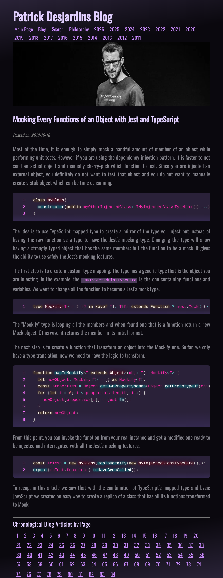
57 (18, 563)
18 (175, 535)
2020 (190, 29)
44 (72, 554)
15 (144, 535)
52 (158, 554)
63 (82, 563)
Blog (42, 29)
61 (61, 563)
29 (104, 544)
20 (195, 535)
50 (137, 554)
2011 (136, 37)
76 (29, 573)
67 (126, 563)
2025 (114, 29)
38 (201, 544)
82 (91, 573)
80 (70, 573)
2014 (92, 37)
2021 (175, 29)
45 (83, 554)
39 (18, 554)
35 (169, 544)
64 (93, 563)
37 (190, 544)
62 (72, 563)
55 (190, 554)
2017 (48, 37)
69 (147, 563)
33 (147, 544)
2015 (77, 37)
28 (93, 544)
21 (18, 544)
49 (126, 554)
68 (136, 563)
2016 (63, 37)
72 (178, 563)
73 (188, 563)
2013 (107, 37)
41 (40, 554)
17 (165, 535)
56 (201, 554)
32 (136, 544)
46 (94, 554)
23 (39, 544)
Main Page (23, 29)
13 (123, 535)
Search (58, 29)
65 (104, 563)
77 (39, 573)
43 (61, 554)
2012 (122, 37)
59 (39, 563)
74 (199, 563)
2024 (130, 29)
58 (29, 563)
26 (72, 544)
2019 (19, 37)
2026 (99, 29)
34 (158, 544)
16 (154, 535)
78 (49, 573)
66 (115, 563)
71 (168, 563)
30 (115, 544)
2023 (145, 29)
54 (180, 554)
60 (50, 563)
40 (29, 554)
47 (105, 554)
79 (59, 573)
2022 (160, 29)
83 (102, 573)
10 (93, 535)
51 (148, 554)
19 (185, 535)
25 (61, 544)
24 (50, 544)
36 (180, 544)
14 (134, 535)
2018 (33, 37)
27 (83, 544)
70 (158, 563)
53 (169, 554)
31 (126, 544)
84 (113, 573)
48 (115, 554)
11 (103, 535)
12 (113, 535)
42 (50, 554)
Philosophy (79, 29)
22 (29, 544)
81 (80, 573)
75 (18, 573)
